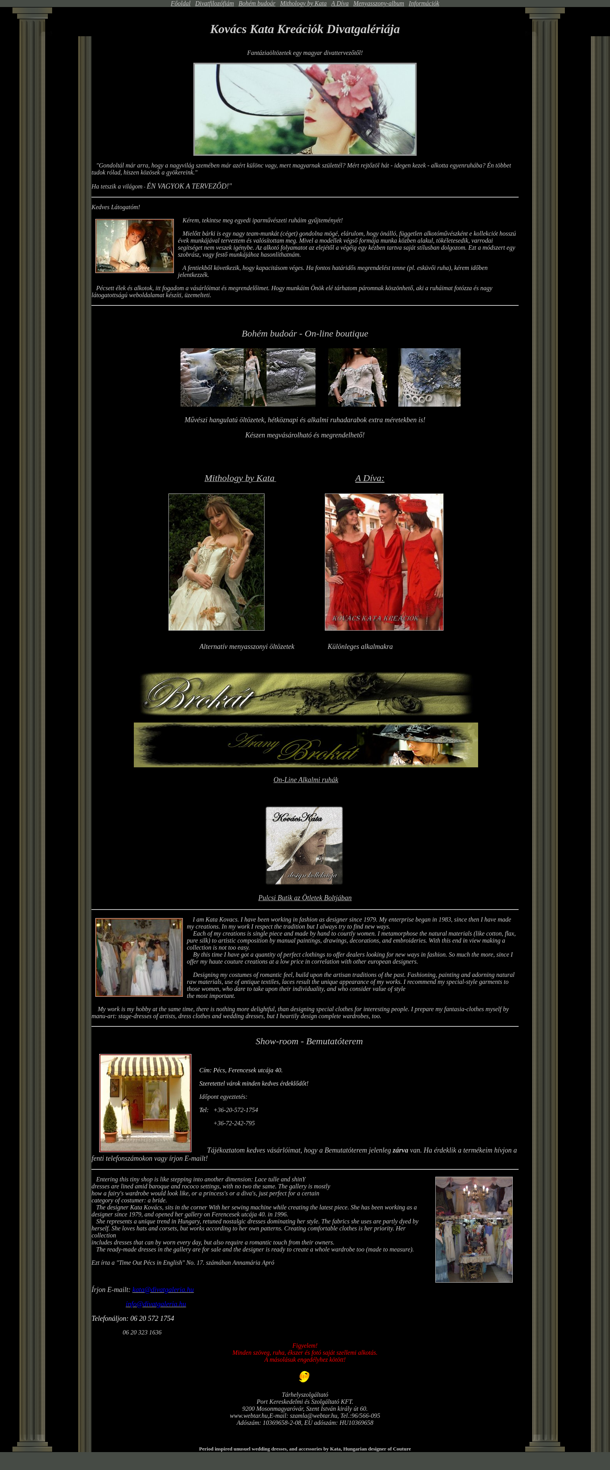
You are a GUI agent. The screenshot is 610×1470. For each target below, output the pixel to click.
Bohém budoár (256, 3)
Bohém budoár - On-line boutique (305, 333)
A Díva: (369, 478)
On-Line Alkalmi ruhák (305, 780)
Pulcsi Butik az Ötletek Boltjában (305, 898)
